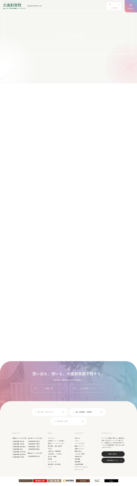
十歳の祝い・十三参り (55, 445)
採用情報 (77, 452)
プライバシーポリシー (82, 458)
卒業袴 (50, 450)
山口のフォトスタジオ (35, 429)
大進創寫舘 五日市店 (18, 443)
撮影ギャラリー (80, 437)
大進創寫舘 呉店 (17, 440)
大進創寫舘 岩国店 (34, 440)
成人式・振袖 (52, 447)
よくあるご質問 (80, 445)
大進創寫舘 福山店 (18, 432)
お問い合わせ (112, 445)
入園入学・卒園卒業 (54, 442)
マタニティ (51, 429)
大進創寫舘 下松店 (34, 437)
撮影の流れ (78, 442)
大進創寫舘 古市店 (18, 448)
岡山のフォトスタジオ (35, 444)
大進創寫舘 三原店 (18, 435)
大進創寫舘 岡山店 (34, 447)
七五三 (50, 439)
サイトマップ (79, 460)
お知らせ (77, 429)
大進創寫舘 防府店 (34, 432)
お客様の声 (78, 447)
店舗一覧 (49, 388)
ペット (50, 458)
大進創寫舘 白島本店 (18, 445)
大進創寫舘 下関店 (34, 435)
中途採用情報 (79, 455)
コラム (77, 432)
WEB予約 (112, 5)
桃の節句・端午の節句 (55, 437)
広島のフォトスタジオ (19, 429)
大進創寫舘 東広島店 (18, 437)
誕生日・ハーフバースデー (56, 434)
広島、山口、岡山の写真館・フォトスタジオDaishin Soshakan (100, 480)
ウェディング (100, 412)
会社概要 (77, 450)
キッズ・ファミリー (27, 412)
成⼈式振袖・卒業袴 (65, 412)
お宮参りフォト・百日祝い (56, 432)
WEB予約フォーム (88, 388)
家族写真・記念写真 (54, 455)
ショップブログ (80, 434)
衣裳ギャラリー (80, 439)
